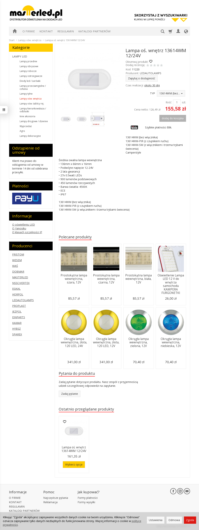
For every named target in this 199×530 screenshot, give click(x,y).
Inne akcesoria (27, 116)
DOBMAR (18, 271)
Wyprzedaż (26, 126)
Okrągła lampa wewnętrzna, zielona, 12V (138, 342)
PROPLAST (19, 306)
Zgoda (190, 520)
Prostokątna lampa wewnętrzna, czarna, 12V (106, 278)
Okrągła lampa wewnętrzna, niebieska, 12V (171, 342)
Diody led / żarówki (30, 81)
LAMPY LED (19, 56)
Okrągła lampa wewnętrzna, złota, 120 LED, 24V (74, 342)
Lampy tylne (26, 93)
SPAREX (17, 334)
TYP (152, 93)
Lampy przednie (28, 61)
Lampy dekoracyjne (30, 136)
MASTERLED (20, 277)
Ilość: (169, 102)
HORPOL (17, 294)
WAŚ (15, 266)
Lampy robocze (28, 71)
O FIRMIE (28, 31)
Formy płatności (88, 498)
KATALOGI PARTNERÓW (94, 31)
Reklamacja (50, 502)
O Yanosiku (19, 228)
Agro (22, 131)
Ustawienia (155, 520)
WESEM (17, 260)
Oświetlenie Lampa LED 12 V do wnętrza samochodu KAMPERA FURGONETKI (171, 284)
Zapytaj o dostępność (141, 78)
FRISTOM (18, 254)
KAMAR (17, 323)
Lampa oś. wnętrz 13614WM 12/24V (74, 449)
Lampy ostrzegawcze (31, 76)
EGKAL (16, 288)
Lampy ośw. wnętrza (31, 98)
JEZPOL (17, 311)
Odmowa (174, 520)
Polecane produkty (75, 237)
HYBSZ (16, 328)
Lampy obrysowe (29, 66)
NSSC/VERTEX (21, 283)
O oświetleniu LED (23, 224)
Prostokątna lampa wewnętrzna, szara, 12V (74, 278)
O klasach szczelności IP (27, 232)
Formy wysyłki (86, 502)
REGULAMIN (65, 31)
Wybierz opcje (74, 464)
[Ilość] (177, 102)
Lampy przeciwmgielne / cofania (33, 87)
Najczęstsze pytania (55, 498)
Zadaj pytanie (69, 394)
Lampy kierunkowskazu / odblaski (33, 110)
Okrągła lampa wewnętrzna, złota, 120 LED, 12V (106, 342)
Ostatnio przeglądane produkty (86, 409)
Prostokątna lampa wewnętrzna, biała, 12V (138, 278)
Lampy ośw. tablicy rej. (32, 103)
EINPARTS (18, 317)
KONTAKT (46, 31)
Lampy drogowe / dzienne (34, 121)
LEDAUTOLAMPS (150, 73)
